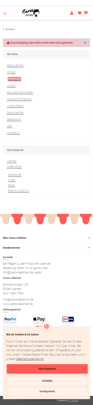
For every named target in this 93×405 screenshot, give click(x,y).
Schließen (47, 380)
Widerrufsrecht (15, 105)
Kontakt (11, 72)
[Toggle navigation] (5, 13)
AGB (9, 125)
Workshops (14, 78)
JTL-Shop (73, 400)
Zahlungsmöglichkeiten (20, 92)
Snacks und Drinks (18, 190)
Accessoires (14, 174)
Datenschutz (14, 119)
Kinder (11, 179)
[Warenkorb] (85, 13)
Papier (11, 185)
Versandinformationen (19, 99)
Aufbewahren (14, 166)
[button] (72, 13)
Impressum (13, 132)
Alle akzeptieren (47, 368)
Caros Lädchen (15, 65)
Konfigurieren (47, 391)
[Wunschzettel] (78, 13)
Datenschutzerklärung (30, 359)
